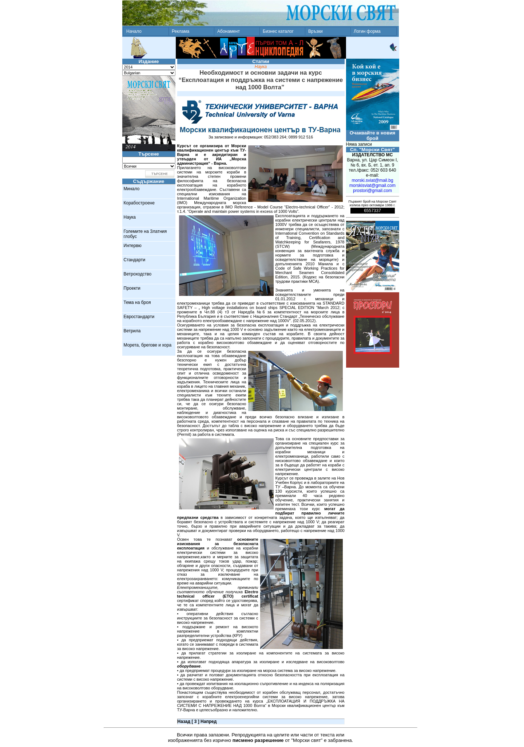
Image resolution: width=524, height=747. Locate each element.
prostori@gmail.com (372, 190)
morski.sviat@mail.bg (372, 180)
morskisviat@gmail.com (372, 185)
